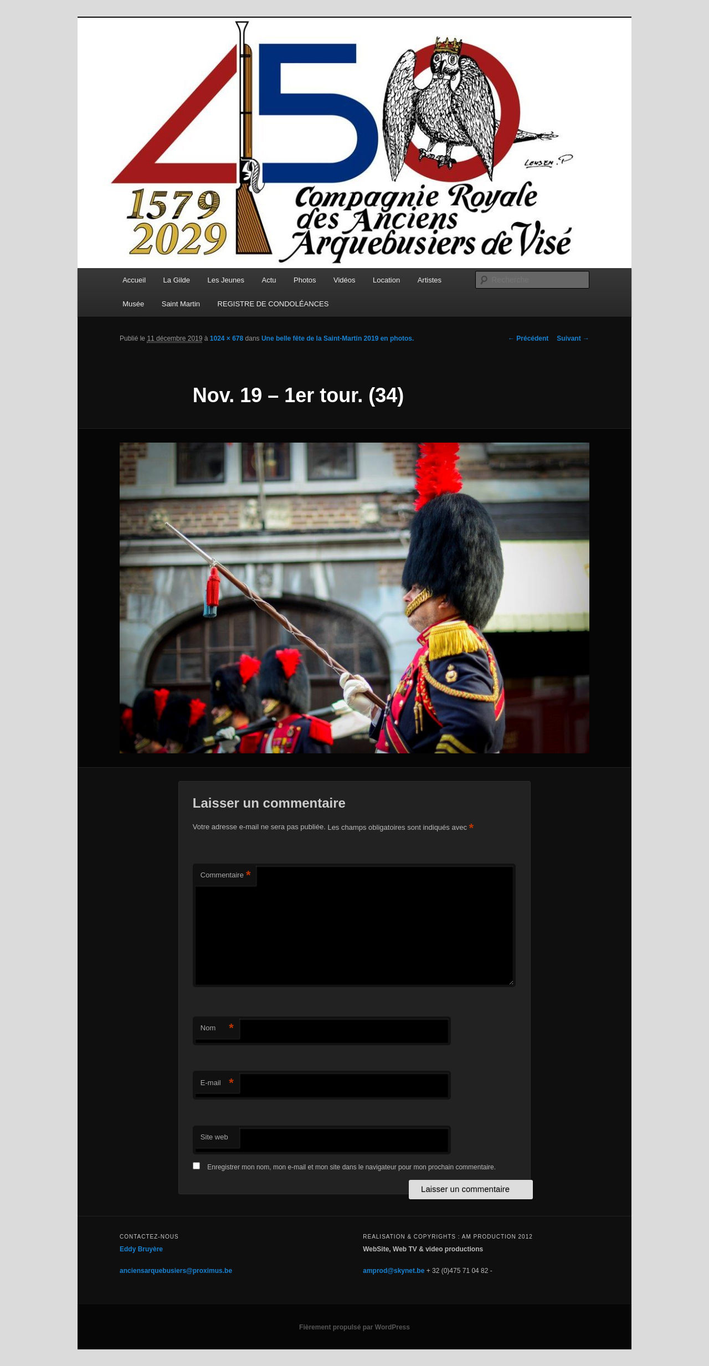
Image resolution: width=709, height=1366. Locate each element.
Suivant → (573, 338)
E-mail (217, 1083)
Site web (214, 1137)
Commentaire (226, 875)
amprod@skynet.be (393, 1271)
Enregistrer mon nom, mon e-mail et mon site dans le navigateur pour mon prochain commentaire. (351, 1167)
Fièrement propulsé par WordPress (354, 1327)
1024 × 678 (226, 338)
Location (386, 280)
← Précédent (528, 338)
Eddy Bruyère (141, 1249)
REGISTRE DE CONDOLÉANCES (273, 304)
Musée (133, 304)
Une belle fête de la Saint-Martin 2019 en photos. (337, 338)
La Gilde (176, 280)
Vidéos (344, 280)
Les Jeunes (226, 280)
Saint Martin (181, 304)
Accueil (134, 280)
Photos (305, 280)
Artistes (429, 280)
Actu (269, 280)
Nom (217, 1028)
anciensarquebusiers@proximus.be (176, 1271)
